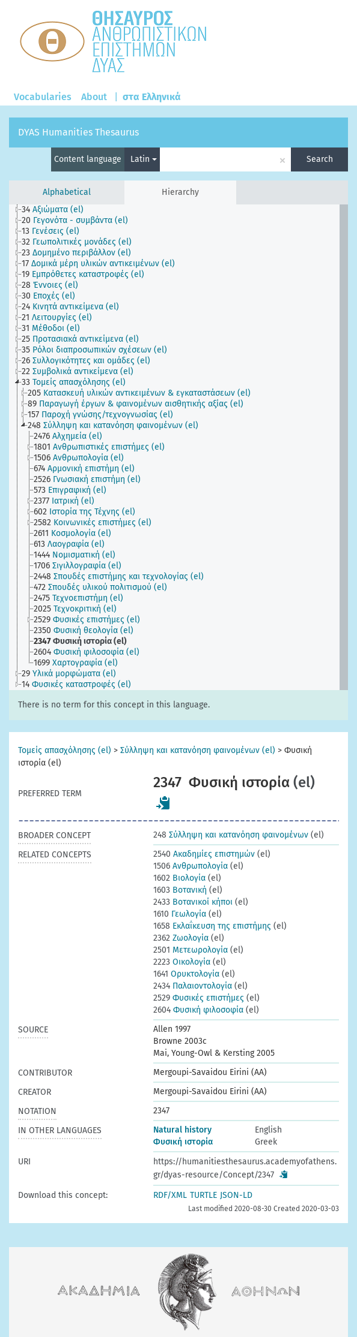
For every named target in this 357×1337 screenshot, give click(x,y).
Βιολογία (179, 878)
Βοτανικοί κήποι (193, 902)
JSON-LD (236, 1195)
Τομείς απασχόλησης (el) (64, 750)
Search (320, 159)
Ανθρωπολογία (190, 866)
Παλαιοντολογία (192, 986)
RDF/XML (170, 1195)
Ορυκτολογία (186, 974)
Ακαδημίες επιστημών (204, 854)
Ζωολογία (181, 938)
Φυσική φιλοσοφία (198, 1010)
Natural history (182, 1130)
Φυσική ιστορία (183, 1142)
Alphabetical (67, 192)
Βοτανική (180, 890)
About (94, 97)
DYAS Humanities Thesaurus (78, 132)
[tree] (178, 447)
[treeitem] (57, 209)
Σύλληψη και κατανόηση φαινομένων (230, 835)
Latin (143, 159)
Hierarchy (180, 192)
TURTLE (203, 1195)
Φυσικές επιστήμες (198, 998)
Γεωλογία (179, 914)
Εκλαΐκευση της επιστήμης (212, 926)
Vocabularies (43, 97)
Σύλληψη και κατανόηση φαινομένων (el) (197, 750)
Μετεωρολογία (190, 950)
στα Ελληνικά (152, 97)
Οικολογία (181, 962)
